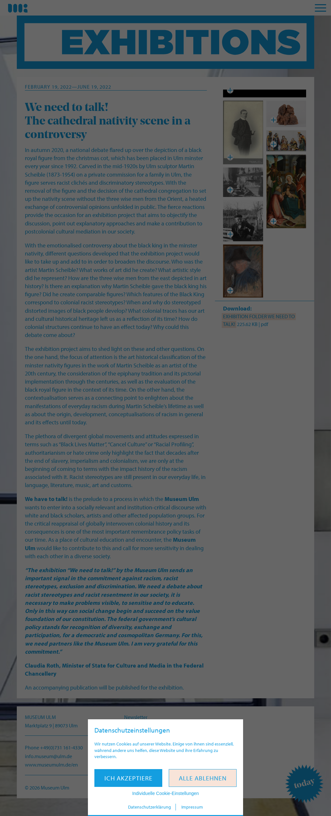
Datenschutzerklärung (149, 807)
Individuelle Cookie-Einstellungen (165, 793)
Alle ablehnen (203, 778)
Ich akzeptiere (128, 778)
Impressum (192, 807)
